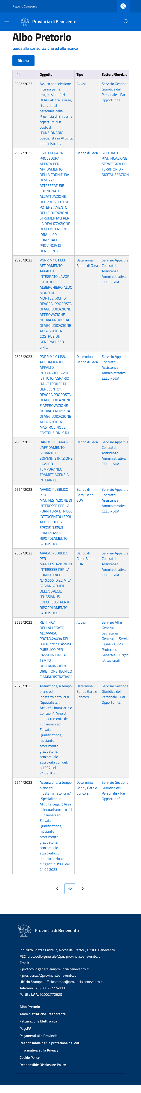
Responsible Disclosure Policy (43, 1064)
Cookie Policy (30, 1057)
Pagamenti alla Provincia (39, 1035)
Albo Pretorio (30, 1006)
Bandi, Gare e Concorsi (86, 694)
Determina (84, 260)
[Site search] (126, 21)
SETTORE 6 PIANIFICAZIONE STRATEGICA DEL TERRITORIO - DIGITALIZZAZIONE (116, 163)
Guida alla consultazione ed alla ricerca (45, 48)
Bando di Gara (87, 153)
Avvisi (81, 83)
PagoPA (25, 1028)
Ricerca (23, 60)
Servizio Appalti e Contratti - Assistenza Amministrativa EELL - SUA (115, 271)
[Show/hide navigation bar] (7, 21)
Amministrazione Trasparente (43, 1014)
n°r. (17, 74)
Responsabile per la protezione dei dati (50, 1043)
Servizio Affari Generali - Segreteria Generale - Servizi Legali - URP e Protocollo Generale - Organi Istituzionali (115, 641)
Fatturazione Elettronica (38, 1021)
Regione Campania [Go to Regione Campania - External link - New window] (24, 6)
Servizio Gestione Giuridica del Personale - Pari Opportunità (115, 92)
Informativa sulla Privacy (39, 1050)
